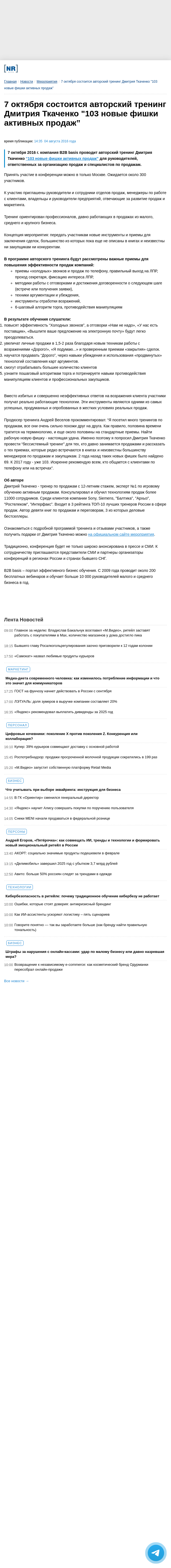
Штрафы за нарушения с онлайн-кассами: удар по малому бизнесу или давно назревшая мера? (84, 954)
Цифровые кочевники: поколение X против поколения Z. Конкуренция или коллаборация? (71, 736)
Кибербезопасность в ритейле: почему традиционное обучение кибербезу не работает (82, 896)
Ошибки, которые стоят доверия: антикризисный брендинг (63, 904)
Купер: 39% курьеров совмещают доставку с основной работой (67, 747)
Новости (26, 81)
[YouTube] (95, 68)
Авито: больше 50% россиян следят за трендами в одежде (63, 874)
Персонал (17, 725)
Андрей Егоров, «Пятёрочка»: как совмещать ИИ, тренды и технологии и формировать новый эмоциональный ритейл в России (82, 842)
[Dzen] (80, 68)
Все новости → (16, 981)
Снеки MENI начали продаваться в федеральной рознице (62, 818)
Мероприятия (47, 81)
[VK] (50, 68)
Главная (10, 81)
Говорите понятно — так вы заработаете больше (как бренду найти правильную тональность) (81, 927)
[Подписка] (125, 68)
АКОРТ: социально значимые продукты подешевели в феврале (67, 853)
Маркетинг (18, 669)
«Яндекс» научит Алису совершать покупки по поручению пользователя (74, 808)
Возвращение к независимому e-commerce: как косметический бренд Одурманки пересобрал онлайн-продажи (81, 967)
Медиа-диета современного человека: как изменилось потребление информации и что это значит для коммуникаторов (82, 680)
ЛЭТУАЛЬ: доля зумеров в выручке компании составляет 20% (66, 701)
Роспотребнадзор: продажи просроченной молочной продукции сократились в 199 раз (86, 757)
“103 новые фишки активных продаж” (62, 158)
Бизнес (15, 780)
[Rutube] (110, 68)
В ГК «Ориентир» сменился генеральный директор (57, 797)
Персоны (16, 831)
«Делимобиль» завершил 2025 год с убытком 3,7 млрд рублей (66, 863)
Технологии (19, 887)
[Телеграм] (34, 68)
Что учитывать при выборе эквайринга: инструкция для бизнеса (63, 790)
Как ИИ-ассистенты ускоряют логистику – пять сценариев (62, 914)
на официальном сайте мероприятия (121, 534)
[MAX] (65, 68)
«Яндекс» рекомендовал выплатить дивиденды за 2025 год (64, 712)
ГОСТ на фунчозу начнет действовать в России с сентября (63, 691)
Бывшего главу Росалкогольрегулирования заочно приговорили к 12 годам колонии (84, 646)
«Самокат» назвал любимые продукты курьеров (54, 656)
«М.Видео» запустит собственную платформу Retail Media (63, 767)
